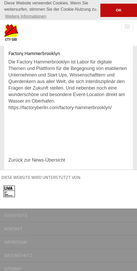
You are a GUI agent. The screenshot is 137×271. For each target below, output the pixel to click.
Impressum (15, 242)
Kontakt (13, 228)
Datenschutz (18, 255)
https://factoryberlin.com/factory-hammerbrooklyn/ (60, 107)
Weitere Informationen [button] (25, 16)
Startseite (15, 215)
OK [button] (119, 10)
